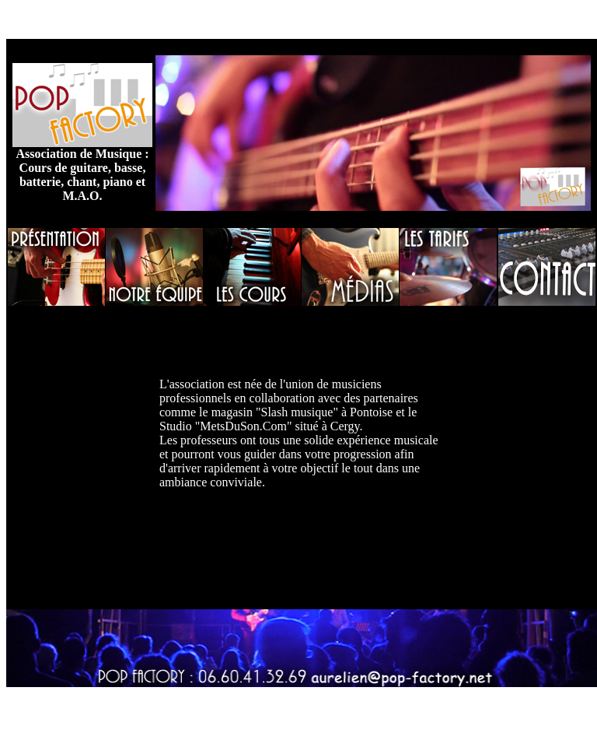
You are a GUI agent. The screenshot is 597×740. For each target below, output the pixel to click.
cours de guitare (185, 19)
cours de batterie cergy (293, 706)
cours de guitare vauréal (411, 706)
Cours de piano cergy (178, 706)
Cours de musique (94, 19)
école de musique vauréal (401, 19)
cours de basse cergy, (283, 19)
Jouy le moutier (509, 19)
